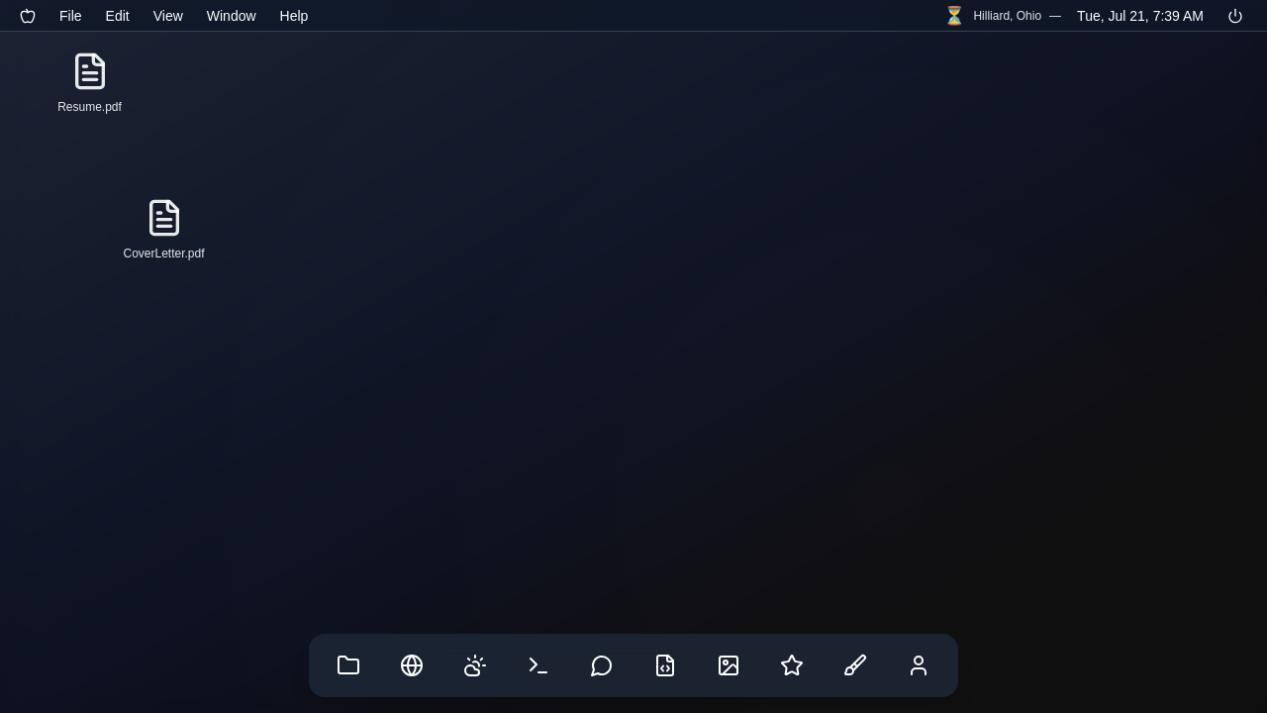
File (70, 16)
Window (231, 16)
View (168, 16)
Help (294, 16)
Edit (118, 16)
